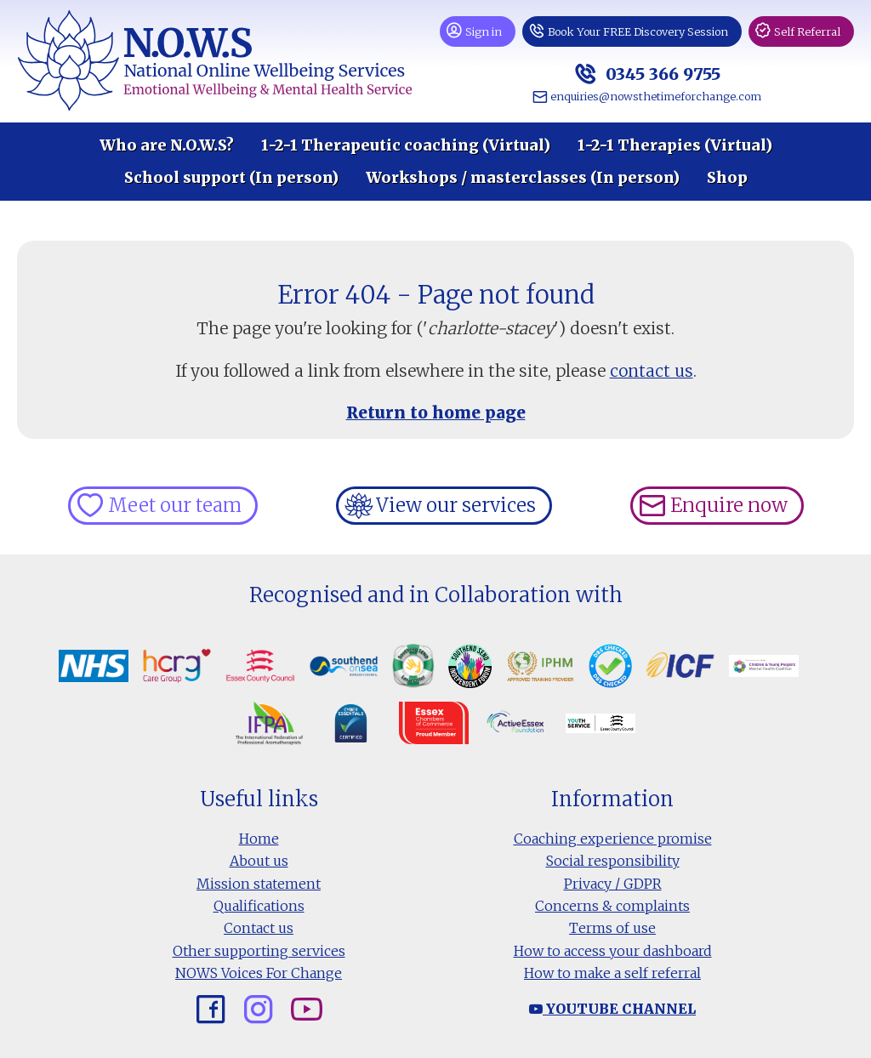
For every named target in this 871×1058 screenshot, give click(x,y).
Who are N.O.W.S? (167, 145)
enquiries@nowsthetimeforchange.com (655, 96)
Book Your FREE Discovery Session (638, 31)
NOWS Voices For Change (258, 972)
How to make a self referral (612, 972)
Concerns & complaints (612, 905)
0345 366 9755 (660, 73)
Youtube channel (612, 1008)
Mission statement (258, 883)
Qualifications (259, 905)
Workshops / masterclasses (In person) (523, 177)
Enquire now (729, 505)
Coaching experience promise (613, 838)
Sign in (483, 31)
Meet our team (175, 505)
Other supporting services (259, 950)
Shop (727, 177)
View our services (456, 505)
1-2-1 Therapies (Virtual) (675, 145)
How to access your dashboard (613, 950)
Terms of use (612, 927)
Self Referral (807, 31)
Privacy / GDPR (613, 883)
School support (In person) (231, 177)
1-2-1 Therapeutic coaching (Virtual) (405, 145)
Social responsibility (613, 860)
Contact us (258, 927)
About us (259, 860)
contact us (651, 371)
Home (259, 838)
